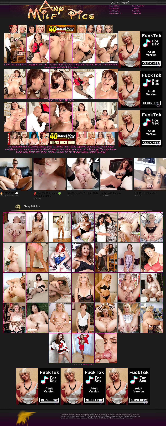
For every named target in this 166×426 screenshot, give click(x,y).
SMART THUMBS (88, 364)
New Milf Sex (136, 11)
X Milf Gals (135, 8)
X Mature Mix (136, 13)
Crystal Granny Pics (116, 13)
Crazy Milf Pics (114, 6)
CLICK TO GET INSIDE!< (61, 100)
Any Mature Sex (115, 11)
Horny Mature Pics (138, 6)
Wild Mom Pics (114, 8)
